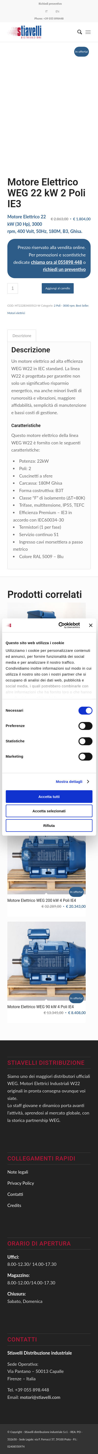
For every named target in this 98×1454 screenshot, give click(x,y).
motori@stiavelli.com (40, 1397)
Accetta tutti (49, 796)
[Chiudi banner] (90, 625)
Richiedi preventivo (50, 3)
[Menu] (88, 32)
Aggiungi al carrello (57, 288)
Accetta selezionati (49, 811)
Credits (14, 1205)
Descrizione (22, 335)
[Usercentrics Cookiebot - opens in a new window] (60, 625)
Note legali (17, 1172)
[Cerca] (77, 32)
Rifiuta (49, 825)
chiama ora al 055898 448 (56, 262)
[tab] (21, 336)
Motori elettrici (16, 313)
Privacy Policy (20, 1183)
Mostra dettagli (69, 781)
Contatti (15, 1194)
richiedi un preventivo (64, 269)
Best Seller (82, 305)
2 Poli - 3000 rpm (64, 305)
